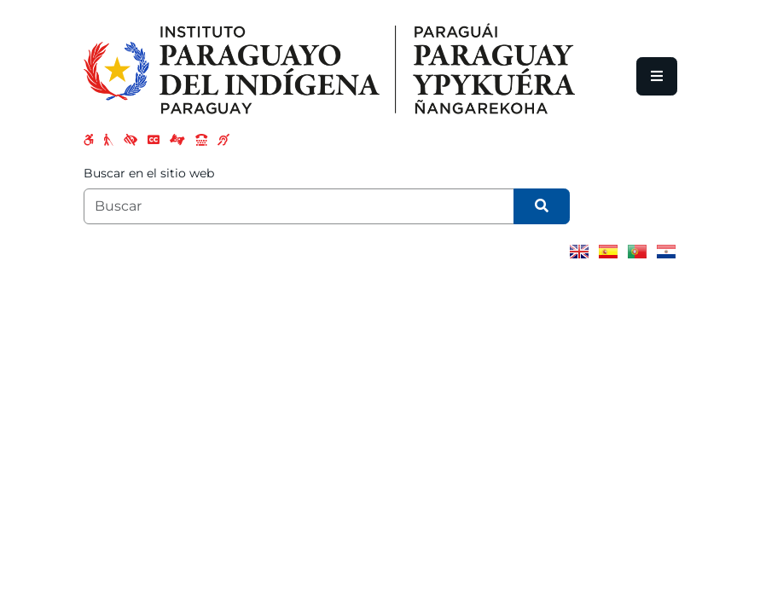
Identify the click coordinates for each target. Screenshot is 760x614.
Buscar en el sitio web (149, 173)
